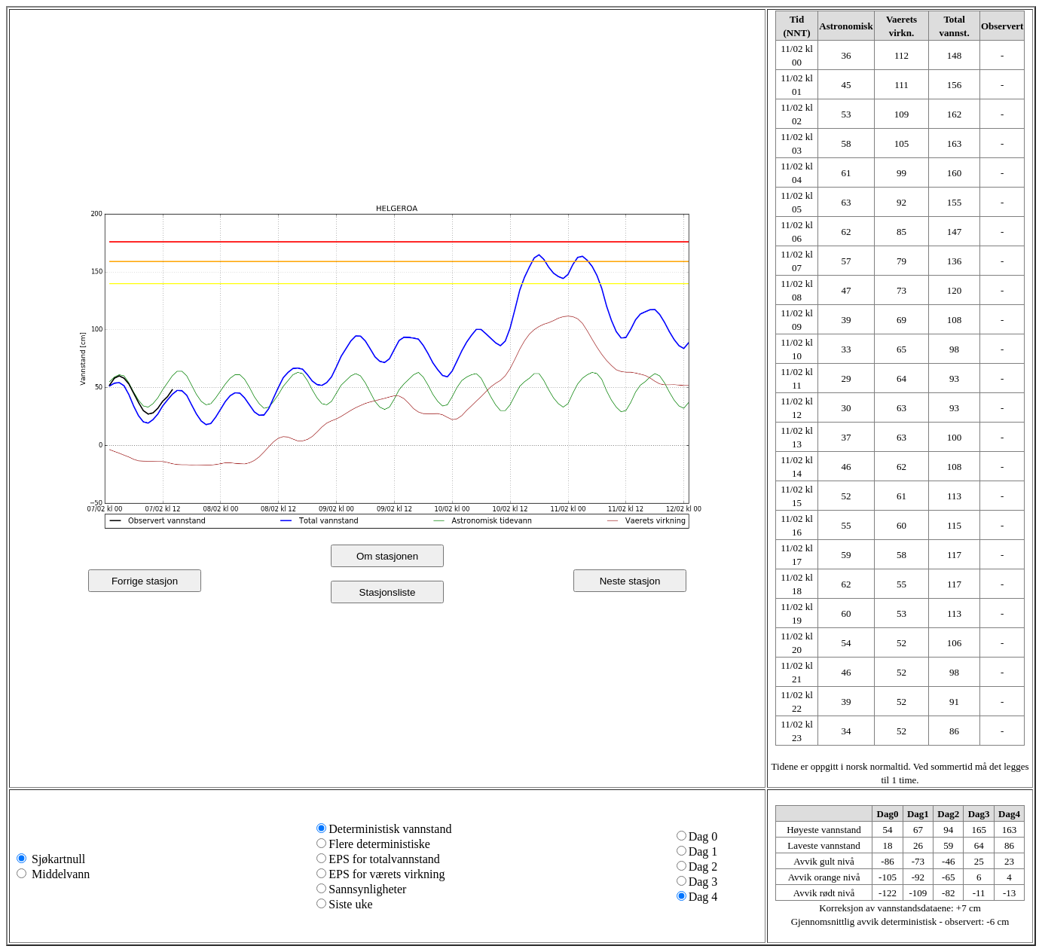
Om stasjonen (387, 556)
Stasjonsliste (387, 592)
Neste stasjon (630, 581)
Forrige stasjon (145, 581)
